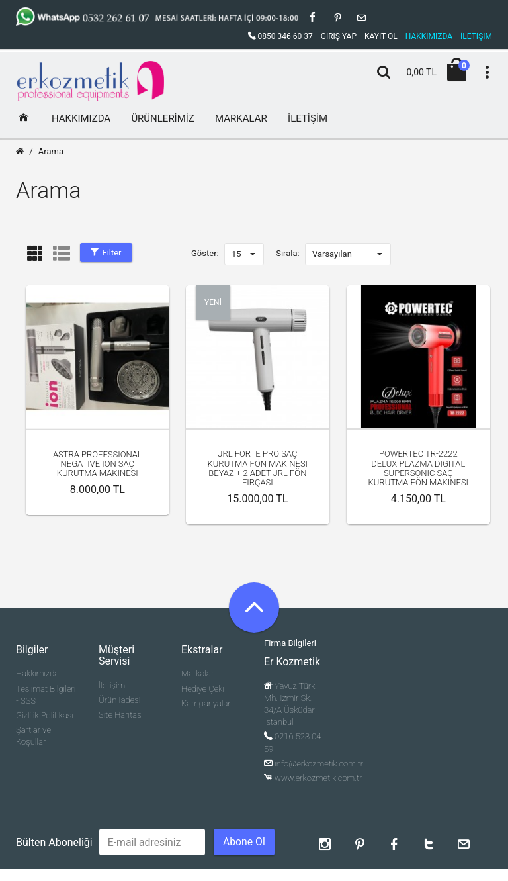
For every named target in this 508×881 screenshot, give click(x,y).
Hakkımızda (37, 673)
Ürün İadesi (119, 700)
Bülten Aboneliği (54, 842)
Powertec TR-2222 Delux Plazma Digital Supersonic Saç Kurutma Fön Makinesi (418, 468)
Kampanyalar (206, 703)
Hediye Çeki (202, 689)
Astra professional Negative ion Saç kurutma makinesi (97, 464)
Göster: (205, 253)
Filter (106, 252)
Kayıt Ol (381, 36)
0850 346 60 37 (280, 36)
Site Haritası (121, 714)
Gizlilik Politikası (44, 715)
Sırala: (288, 253)
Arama (51, 151)
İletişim (112, 685)
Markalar (197, 673)
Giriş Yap (339, 36)
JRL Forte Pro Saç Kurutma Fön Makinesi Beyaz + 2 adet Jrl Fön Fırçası (258, 468)
